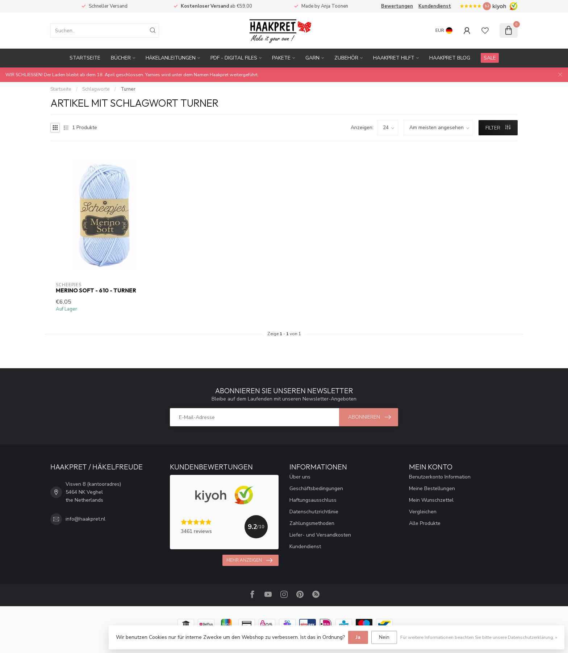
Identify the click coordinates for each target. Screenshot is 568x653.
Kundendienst (434, 6)
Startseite (85, 57)
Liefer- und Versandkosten (320, 534)
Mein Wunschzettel (431, 500)
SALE (490, 57)
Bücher (121, 57)
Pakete (281, 57)
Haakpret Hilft (393, 57)
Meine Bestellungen (432, 488)
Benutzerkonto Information (440, 476)
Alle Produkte (424, 523)
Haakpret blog (449, 57)
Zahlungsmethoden (311, 523)
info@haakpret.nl (85, 519)
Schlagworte (96, 89)
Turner (128, 89)
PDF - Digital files (233, 57)
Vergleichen (423, 511)
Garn (312, 57)
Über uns (299, 476)
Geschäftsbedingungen (316, 488)
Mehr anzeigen (249, 560)
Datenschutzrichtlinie (313, 511)
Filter (497, 127)
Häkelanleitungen (171, 57)
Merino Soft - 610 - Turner (96, 290)
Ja (358, 637)
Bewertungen (397, 6)
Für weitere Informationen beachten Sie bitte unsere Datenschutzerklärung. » (478, 637)
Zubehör (346, 57)
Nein (384, 637)
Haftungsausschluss (313, 500)
